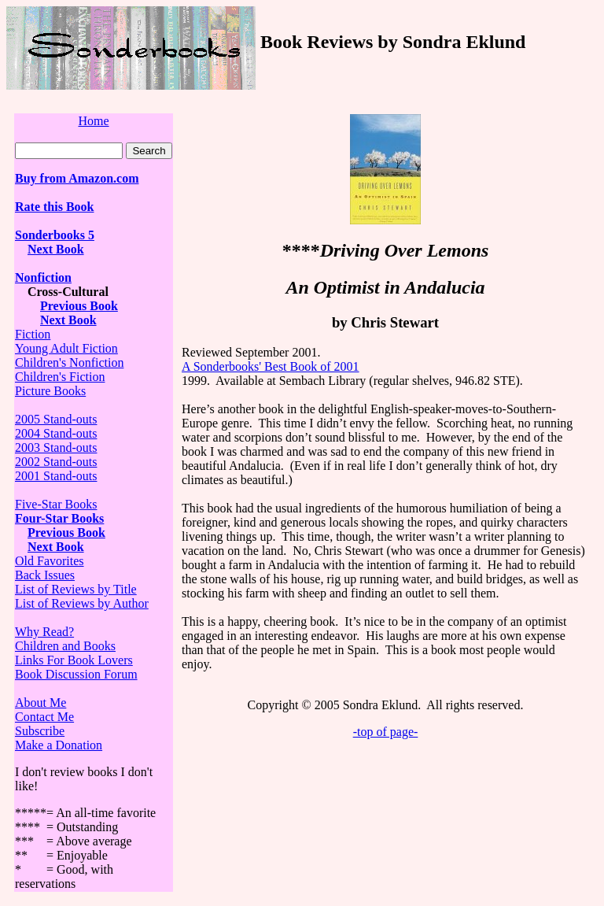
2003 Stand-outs (56, 447)
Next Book (56, 249)
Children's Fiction (60, 376)
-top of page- (385, 731)
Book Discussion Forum (76, 674)
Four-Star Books (59, 518)
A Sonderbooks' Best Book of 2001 (270, 366)
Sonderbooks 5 (54, 235)
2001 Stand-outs (56, 476)
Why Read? (44, 631)
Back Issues (45, 575)
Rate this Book (54, 206)
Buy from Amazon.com (76, 178)
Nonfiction (43, 277)
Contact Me (44, 716)
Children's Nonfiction (69, 362)
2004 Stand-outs (56, 433)
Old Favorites (49, 561)
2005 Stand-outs (56, 419)
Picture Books (50, 391)
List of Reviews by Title (76, 589)
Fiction (32, 334)
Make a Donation (58, 745)
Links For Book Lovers (74, 660)
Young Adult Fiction (66, 348)
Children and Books (65, 646)
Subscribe (39, 731)
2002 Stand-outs (56, 461)
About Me (40, 702)
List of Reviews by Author (82, 603)
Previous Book (79, 305)
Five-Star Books (56, 504)
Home (93, 121)
